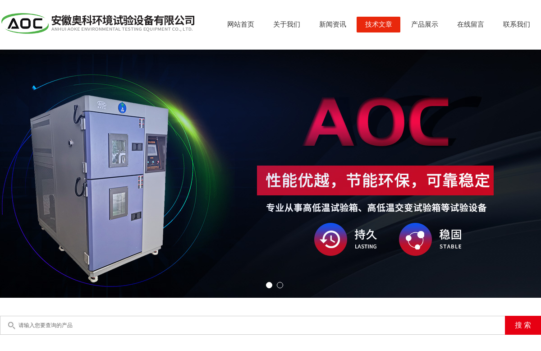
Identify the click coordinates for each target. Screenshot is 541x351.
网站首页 (240, 24)
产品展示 (424, 24)
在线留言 (470, 24)
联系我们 (516, 24)
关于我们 (286, 24)
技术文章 (378, 24)
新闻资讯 (332, 24)
